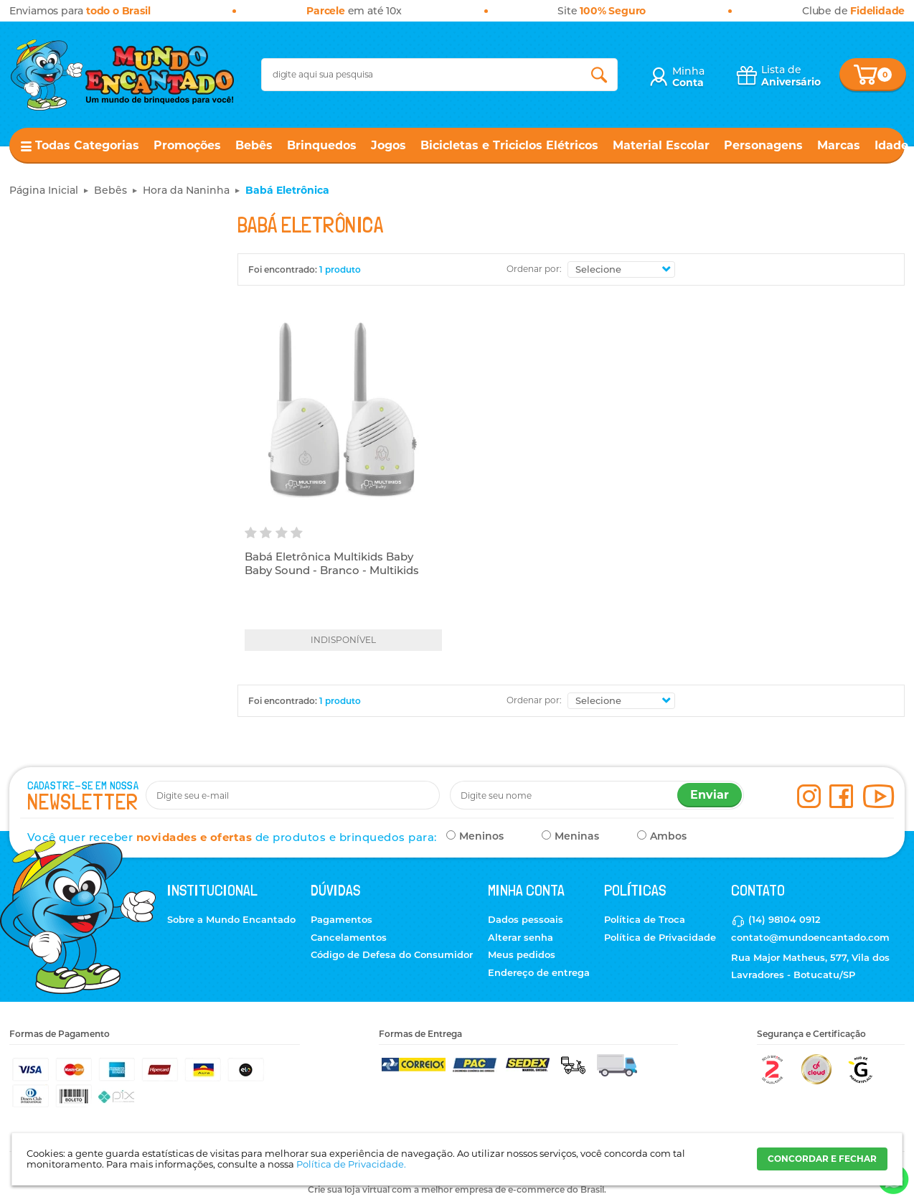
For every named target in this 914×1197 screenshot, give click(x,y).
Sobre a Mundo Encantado (231, 919)
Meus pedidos (521, 954)
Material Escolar (661, 145)
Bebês (254, 145)
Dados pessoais (525, 919)
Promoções (187, 145)
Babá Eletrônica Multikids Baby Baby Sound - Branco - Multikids (332, 564)
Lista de (791, 75)
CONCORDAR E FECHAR (822, 1158)
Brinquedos (322, 145)
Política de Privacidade (660, 937)
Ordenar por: (534, 268)
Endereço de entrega (539, 972)
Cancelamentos (349, 937)
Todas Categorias (87, 145)
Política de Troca (644, 919)
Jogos (388, 145)
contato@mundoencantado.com (810, 937)
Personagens (763, 145)
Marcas (838, 145)
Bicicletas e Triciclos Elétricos (509, 145)
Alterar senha (520, 937)
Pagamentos (341, 919)
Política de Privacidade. (351, 1164)
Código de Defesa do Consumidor (392, 954)
